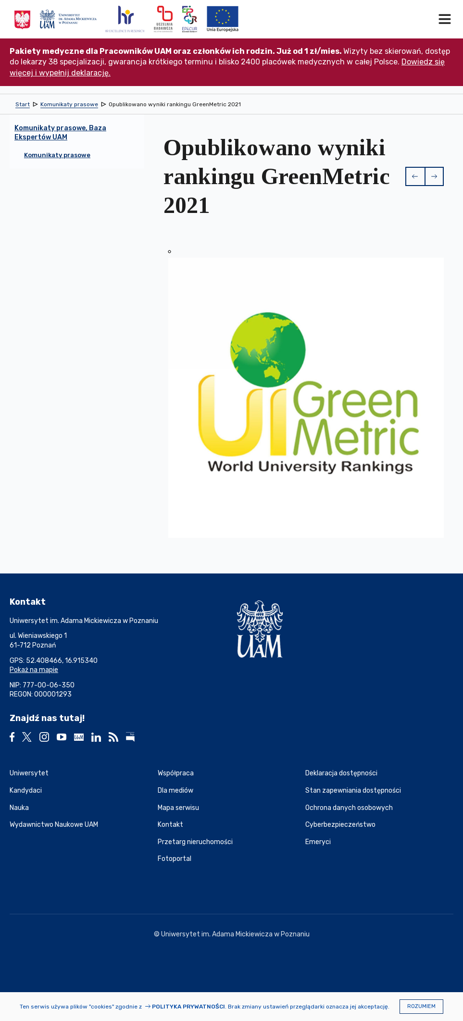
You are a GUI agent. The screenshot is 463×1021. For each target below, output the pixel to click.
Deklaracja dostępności (341, 773)
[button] (415, 176)
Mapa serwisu (178, 808)
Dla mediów (175, 790)
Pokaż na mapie (34, 670)
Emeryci (318, 842)
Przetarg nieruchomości (195, 842)
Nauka (19, 808)
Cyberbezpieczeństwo (340, 825)
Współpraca (176, 773)
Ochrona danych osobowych (349, 808)
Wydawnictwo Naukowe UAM (54, 825)
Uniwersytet (29, 773)
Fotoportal (174, 859)
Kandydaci (26, 790)
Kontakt (170, 825)
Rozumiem (421, 1006)
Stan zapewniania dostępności (353, 790)
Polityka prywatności (188, 1006)
